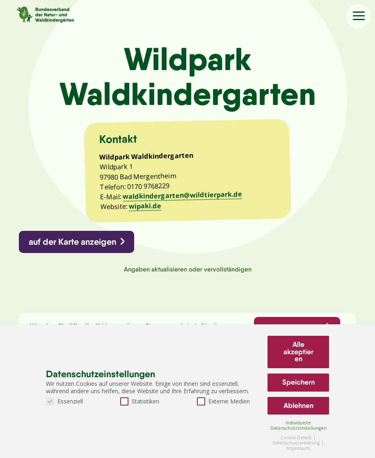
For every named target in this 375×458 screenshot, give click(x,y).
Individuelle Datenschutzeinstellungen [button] (298, 425)
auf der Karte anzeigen (72, 241)
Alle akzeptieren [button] (298, 351)
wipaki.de (145, 206)
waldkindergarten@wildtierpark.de (182, 195)
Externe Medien (223, 401)
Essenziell (64, 401)
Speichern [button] (298, 382)
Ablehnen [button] (298, 405)
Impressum (298, 448)
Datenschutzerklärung (296, 443)
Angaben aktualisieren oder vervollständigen (188, 269)
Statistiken (139, 401)
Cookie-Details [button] (297, 437)
